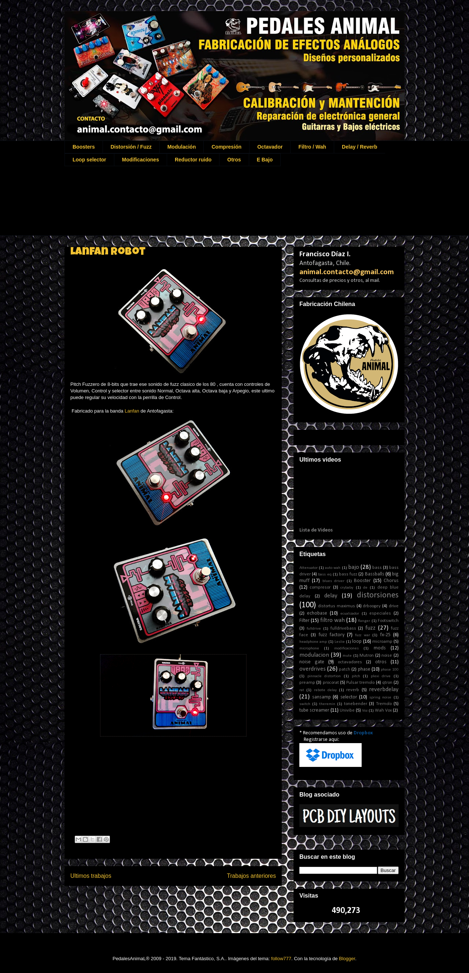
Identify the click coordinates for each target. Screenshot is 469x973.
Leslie (340, 642)
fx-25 (385, 635)
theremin (327, 704)
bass (377, 568)
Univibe (347, 710)
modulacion (314, 655)
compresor (320, 587)
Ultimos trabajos (90, 876)
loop (357, 641)
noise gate (311, 662)
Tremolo (384, 704)
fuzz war (362, 635)
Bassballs (374, 574)
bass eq (324, 575)
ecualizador (349, 614)
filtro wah (332, 620)
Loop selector (89, 160)
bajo (353, 567)
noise (386, 655)
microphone (309, 648)
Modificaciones (140, 160)
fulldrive (314, 629)
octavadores (350, 662)
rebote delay (325, 690)
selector (348, 697)
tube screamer (314, 710)
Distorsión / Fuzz (131, 147)
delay (330, 596)
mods (380, 648)
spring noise (380, 698)
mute (347, 656)
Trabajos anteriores (251, 876)
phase (364, 669)
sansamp (321, 697)
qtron (387, 683)
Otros (234, 160)
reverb (352, 690)
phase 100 (390, 670)
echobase (317, 613)
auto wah (332, 568)
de (365, 588)
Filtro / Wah (312, 147)
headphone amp (313, 642)
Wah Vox (383, 710)
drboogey (372, 606)
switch (304, 704)
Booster (362, 581)
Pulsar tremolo (360, 683)
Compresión (226, 147)
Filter (304, 620)
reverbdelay (384, 689)
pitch (356, 676)
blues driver (333, 581)
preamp (307, 683)
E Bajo (265, 160)
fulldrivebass (343, 628)
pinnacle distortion (324, 676)
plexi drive (381, 676)
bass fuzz (348, 574)
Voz (365, 711)
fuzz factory (331, 635)
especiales (380, 613)
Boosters (84, 147)
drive (394, 606)
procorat (331, 683)
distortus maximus (336, 606)
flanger (364, 621)
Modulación (181, 147)
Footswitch (388, 621)
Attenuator (308, 568)
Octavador (269, 147)
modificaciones (346, 648)
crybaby (346, 588)
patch (344, 669)
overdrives (312, 669)
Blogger (347, 958)
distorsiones (378, 595)
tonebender (355, 704)
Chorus (391, 581)
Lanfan (132, 411)
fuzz (370, 628)
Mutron (366, 655)
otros (381, 662)
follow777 (281, 958)
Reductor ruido (193, 160)
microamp (382, 642)
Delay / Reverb (359, 147)
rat (301, 690)
